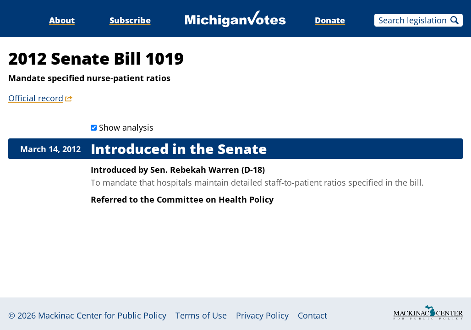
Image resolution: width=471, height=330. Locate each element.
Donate (330, 20)
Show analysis (126, 127)
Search (454, 20)
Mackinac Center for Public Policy (102, 315)
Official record (35, 98)
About (62, 20)
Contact (312, 315)
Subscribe (130, 20)
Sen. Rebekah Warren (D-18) (207, 169)
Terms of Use (201, 315)
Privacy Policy (262, 315)
